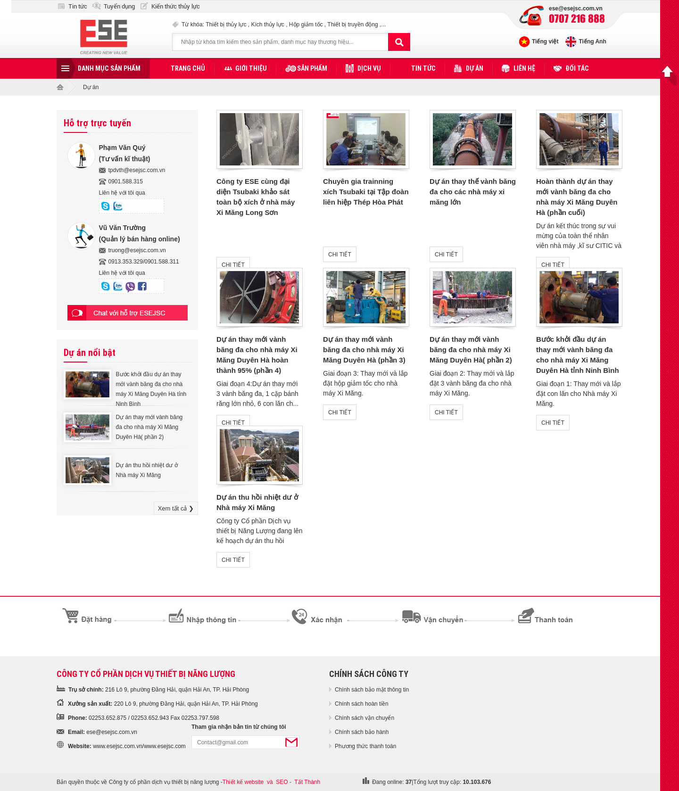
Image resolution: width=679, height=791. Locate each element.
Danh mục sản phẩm (109, 68)
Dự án (474, 68)
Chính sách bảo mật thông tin (372, 689)
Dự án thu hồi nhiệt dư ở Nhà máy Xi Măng (147, 470)
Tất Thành (307, 782)
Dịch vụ (369, 68)
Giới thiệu (251, 68)
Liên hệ (524, 68)
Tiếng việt (545, 41)
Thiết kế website (243, 782)
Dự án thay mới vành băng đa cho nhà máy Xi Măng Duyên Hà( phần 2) (149, 427)
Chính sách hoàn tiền (362, 703)
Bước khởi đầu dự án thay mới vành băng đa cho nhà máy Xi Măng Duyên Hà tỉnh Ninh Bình (151, 389)
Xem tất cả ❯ (176, 508)
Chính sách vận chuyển (364, 718)
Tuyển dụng (119, 6)
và (270, 782)
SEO (282, 782)
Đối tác (577, 68)
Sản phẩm (312, 68)
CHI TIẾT (233, 265)
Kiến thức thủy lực (175, 6)
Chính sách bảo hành (362, 732)
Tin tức (77, 6)
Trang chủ (188, 68)
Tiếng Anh (592, 41)
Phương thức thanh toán (365, 746)
